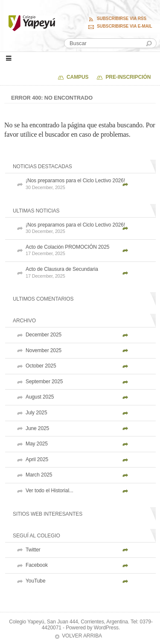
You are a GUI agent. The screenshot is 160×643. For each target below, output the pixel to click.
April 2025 (37, 459)
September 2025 (44, 382)
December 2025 (43, 335)
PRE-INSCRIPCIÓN (128, 77)
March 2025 (39, 475)
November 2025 (43, 350)
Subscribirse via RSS (121, 19)
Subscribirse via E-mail (124, 26)
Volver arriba (82, 636)
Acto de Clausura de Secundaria (88, 272)
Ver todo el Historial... (49, 491)
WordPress (106, 628)
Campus (77, 77)
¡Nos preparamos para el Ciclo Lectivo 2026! (88, 184)
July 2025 (36, 413)
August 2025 (40, 397)
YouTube (35, 581)
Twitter (33, 550)
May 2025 (37, 444)
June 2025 (37, 428)
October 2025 (41, 366)
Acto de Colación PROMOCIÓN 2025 (88, 250)
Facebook (37, 565)
